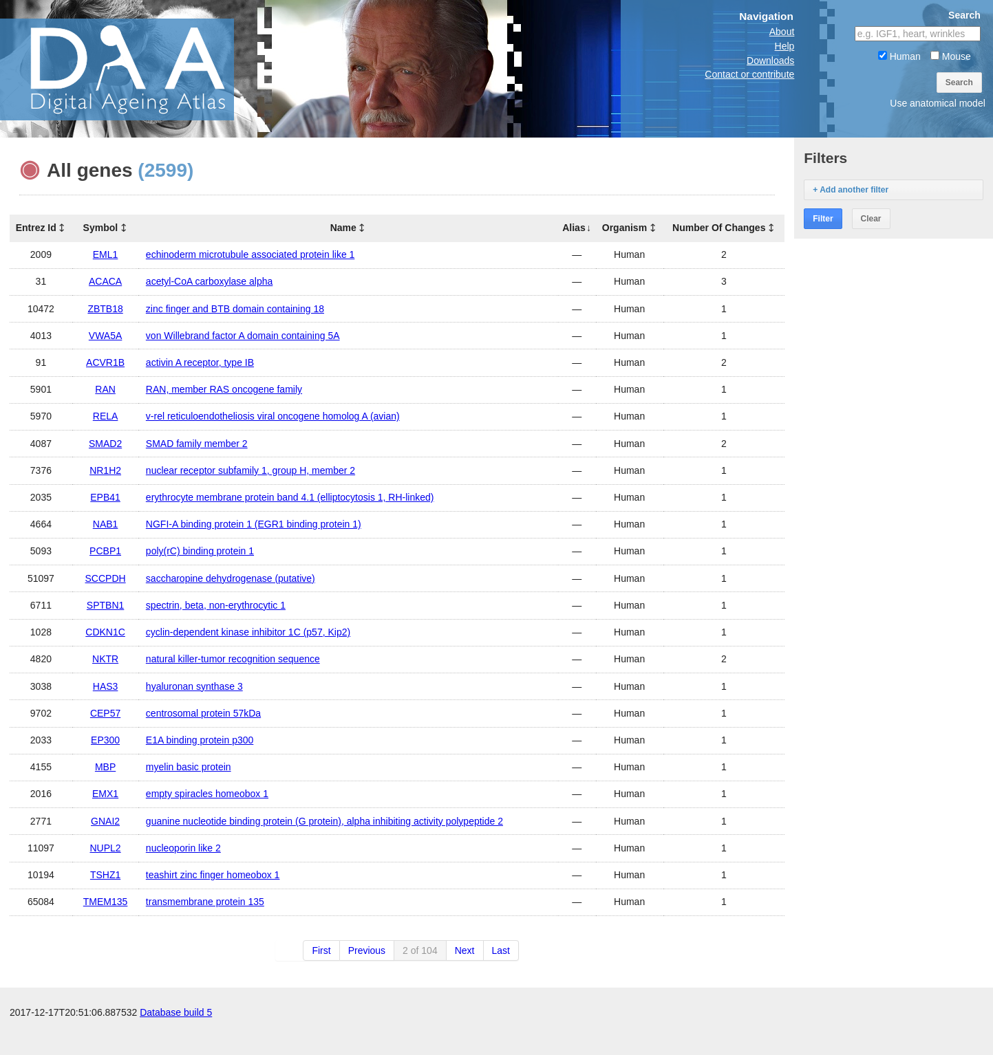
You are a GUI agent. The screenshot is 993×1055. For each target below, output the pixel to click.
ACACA (105, 281)
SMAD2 (105, 443)
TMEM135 (105, 901)
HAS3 (105, 686)
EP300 (105, 740)
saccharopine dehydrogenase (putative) (230, 578)
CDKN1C (105, 632)
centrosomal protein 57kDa (203, 713)
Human (899, 56)
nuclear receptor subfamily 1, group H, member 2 (250, 470)
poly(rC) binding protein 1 (200, 550)
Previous (366, 950)
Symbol (100, 227)
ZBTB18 (104, 308)
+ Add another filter (850, 190)
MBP (105, 766)
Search (959, 82)
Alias (573, 227)
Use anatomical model (937, 103)
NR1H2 (105, 470)
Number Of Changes (718, 227)
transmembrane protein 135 (205, 901)
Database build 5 (176, 1041)
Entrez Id (36, 227)
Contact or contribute (749, 74)
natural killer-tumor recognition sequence (233, 658)
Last (501, 950)
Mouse (950, 56)
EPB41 (105, 497)
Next (465, 950)
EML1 (105, 254)
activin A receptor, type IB (200, 362)
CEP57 (105, 713)
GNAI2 (105, 821)
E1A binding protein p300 (199, 740)
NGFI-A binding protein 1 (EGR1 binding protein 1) (253, 524)
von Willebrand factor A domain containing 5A (243, 335)
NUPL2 (105, 847)
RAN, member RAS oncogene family (224, 389)
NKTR (105, 658)
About (782, 31)
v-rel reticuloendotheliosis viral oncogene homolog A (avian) (273, 416)
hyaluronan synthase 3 (194, 686)
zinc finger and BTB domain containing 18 (235, 308)
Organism (624, 227)
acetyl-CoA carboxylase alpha (209, 281)
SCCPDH (105, 578)
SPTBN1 (105, 605)
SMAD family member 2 (197, 443)
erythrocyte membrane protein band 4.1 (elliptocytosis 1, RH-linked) (290, 497)
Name (343, 227)
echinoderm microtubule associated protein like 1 (250, 254)
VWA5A (105, 335)
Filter (823, 219)
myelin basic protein (188, 766)
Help (785, 46)
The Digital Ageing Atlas (137, 69)
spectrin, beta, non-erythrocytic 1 (216, 605)
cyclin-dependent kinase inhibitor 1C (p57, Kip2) (248, 632)
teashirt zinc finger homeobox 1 (213, 874)
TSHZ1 (105, 874)
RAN (105, 389)
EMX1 (105, 793)
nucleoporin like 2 (183, 847)
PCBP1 (105, 550)
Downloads (770, 60)
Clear (871, 219)
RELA (105, 416)
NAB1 (105, 524)
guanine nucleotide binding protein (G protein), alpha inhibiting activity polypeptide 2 (324, 821)
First (321, 950)
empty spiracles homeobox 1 (207, 793)
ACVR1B (105, 362)
